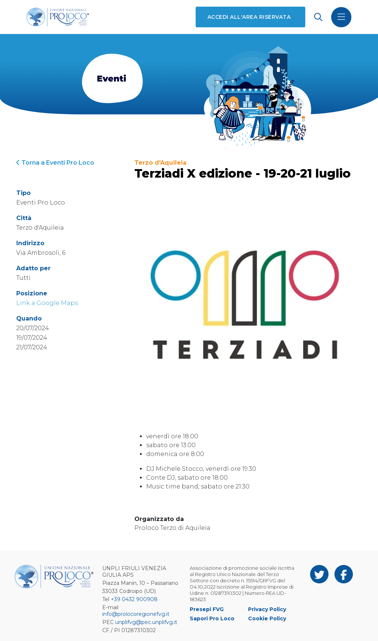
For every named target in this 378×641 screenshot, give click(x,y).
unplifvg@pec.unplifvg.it (146, 622)
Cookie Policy (267, 618)
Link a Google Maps (47, 302)
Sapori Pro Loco (212, 618)
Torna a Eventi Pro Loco (55, 162)
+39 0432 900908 (134, 599)
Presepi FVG (207, 609)
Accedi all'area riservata (249, 17)
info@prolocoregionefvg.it (135, 614)
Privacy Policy (267, 609)
